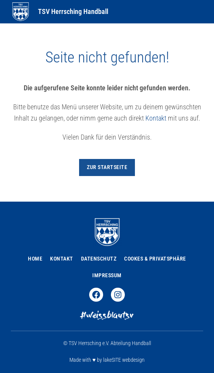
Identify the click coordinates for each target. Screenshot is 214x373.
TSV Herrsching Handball (73, 11)
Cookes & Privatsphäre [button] (155, 259)
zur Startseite (107, 167)
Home (35, 259)
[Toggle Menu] (198, 11)
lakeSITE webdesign (124, 360)
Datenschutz (99, 259)
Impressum (107, 275)
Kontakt (155, 118)
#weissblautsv (107, 316)
